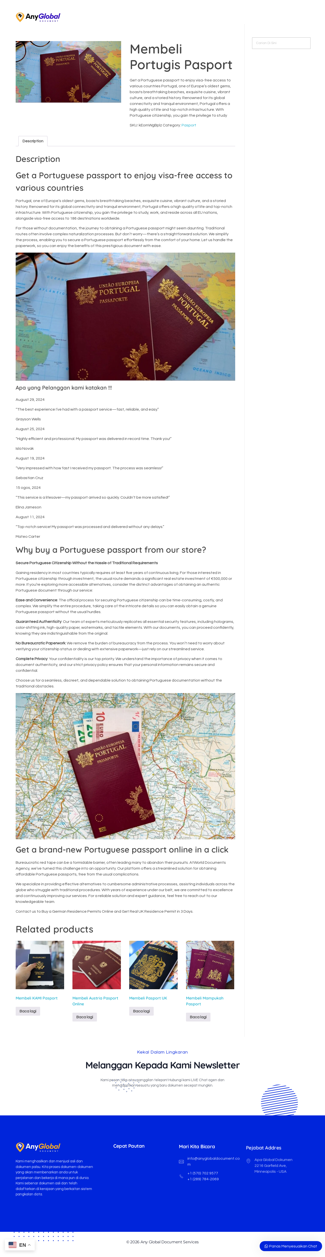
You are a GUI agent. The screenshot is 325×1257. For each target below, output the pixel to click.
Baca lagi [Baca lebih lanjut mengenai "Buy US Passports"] (28, 1011)
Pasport (189, 125)
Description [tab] (33, 141)
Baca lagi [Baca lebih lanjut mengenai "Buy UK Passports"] (141, 1011)
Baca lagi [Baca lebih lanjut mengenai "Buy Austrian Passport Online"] (84, 1017)
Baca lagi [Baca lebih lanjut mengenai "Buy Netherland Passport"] (198, 1017)
